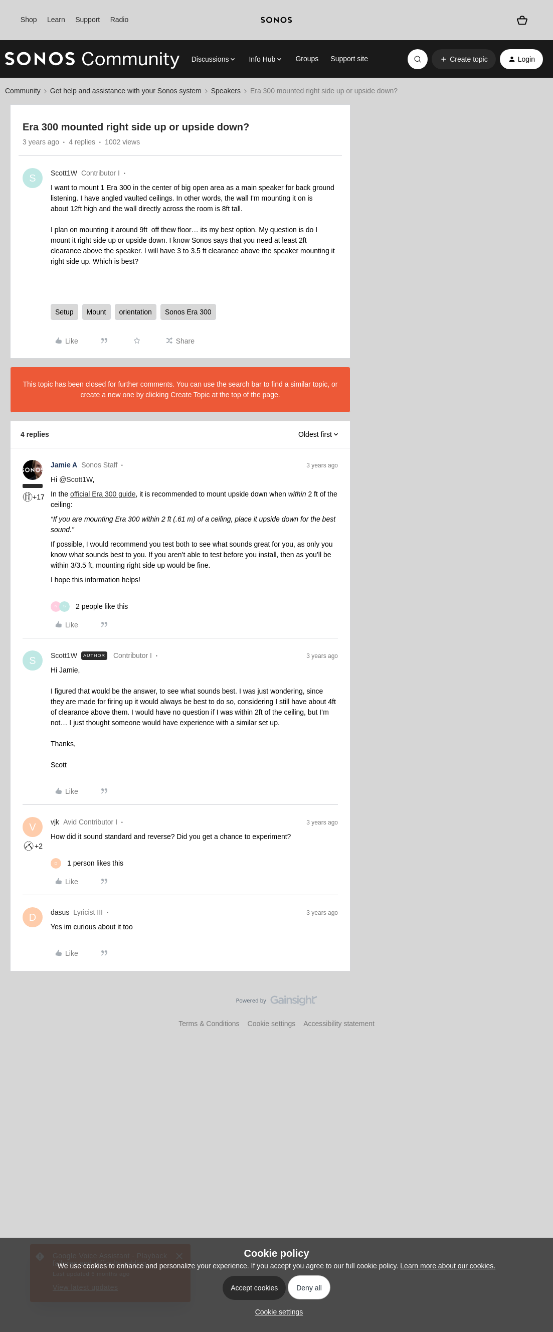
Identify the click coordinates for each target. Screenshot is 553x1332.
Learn (56, 20)
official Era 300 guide (103, 494)
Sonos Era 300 (188, 312)
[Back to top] (533, 1009)
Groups (306, 59)
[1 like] (87, 863)
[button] (463, 59)
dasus (60, 912)
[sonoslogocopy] (276, 20)
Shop (29, 20)
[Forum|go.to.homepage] (92, 59)
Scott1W (64, 173)
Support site (349, 59)
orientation (135, 312)
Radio (119, 20)
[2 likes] (89, 606)
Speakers (226, 91)
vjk (55, 822)
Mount (96, 312)
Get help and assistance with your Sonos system (126, 91)
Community (23, 91)
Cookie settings (272, 1024)
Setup (64, 312)
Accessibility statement (339, 1024)
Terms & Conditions (208, 1024)
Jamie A (64, 465)
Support (87, 20)
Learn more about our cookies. (447, 1266)
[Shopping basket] (522, 20)
